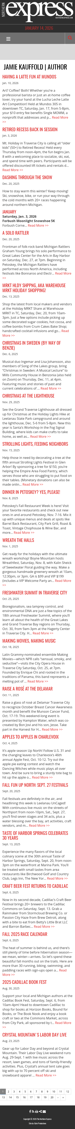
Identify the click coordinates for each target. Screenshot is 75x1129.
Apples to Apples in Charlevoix (30, 737)
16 (24, 1097)
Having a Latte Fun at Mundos (29, 77)
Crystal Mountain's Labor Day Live (34, 1035)
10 (53, 1091)
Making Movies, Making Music (29, 641)
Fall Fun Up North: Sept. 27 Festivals (35, 785)
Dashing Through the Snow (27, 178)
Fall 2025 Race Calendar (24, 934)
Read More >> (12, 170)
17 (31, 1097)
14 (10, 1097)
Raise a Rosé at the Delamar (27, 689)
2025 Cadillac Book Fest (24, 982)
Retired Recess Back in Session (30, 130)
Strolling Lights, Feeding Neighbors (35, 444)
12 (67, 1091)
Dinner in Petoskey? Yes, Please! (31, 492)
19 (45, 1097)
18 (38, 1097)
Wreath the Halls (18, 540)
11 (60, 1091)
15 (17, 1097)
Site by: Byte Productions (37, 1124)
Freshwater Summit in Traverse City (34, 593)
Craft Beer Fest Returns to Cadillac (35, 886)
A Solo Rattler (15, 233)
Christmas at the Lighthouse (28, 396)
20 (52, 1097)
